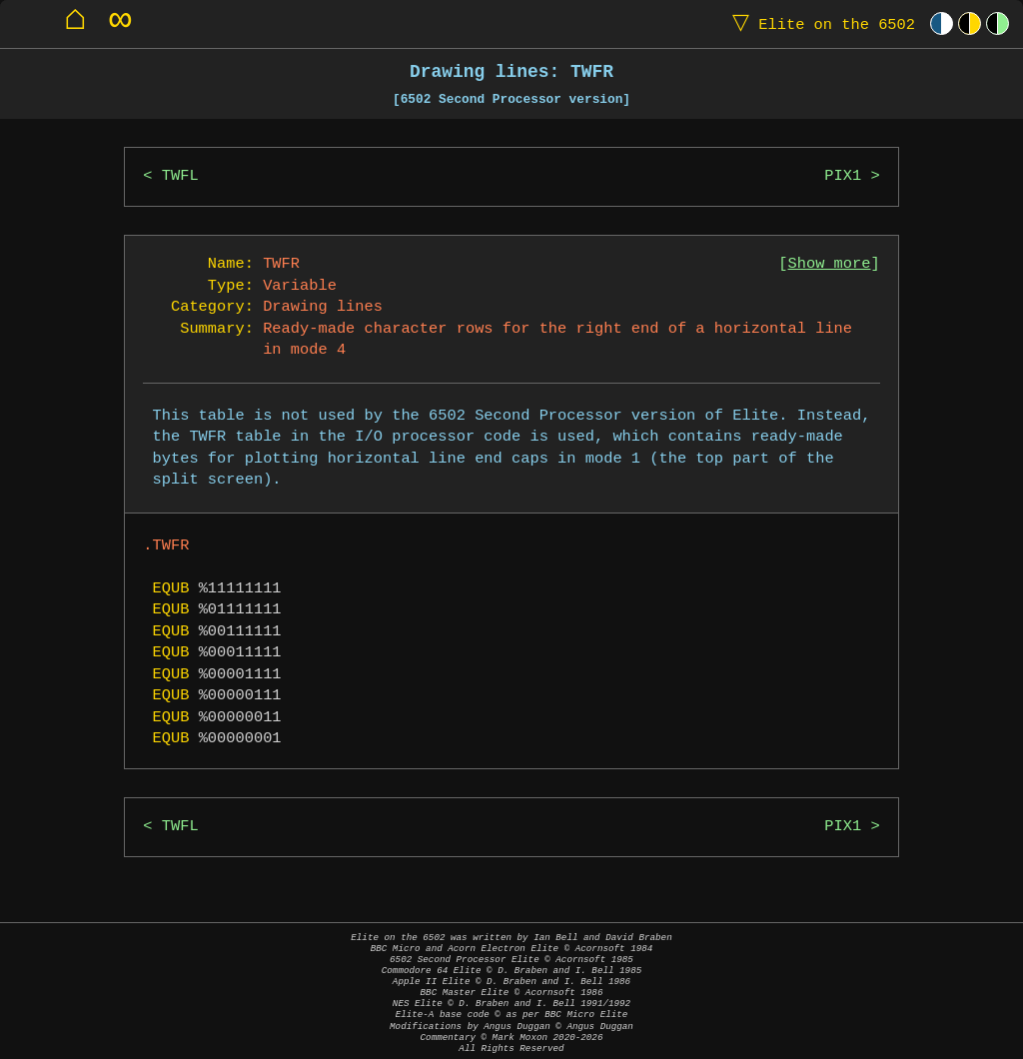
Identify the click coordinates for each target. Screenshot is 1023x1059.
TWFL (180, 176)
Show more (829, 264)
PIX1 (842, 176)
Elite (819, 23)
